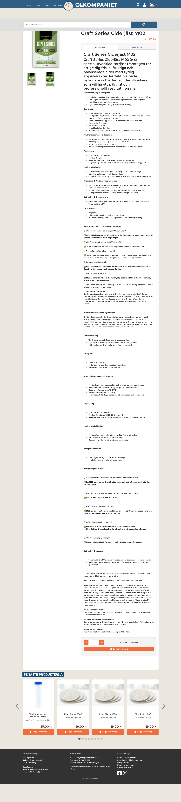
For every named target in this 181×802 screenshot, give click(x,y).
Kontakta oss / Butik (126, 783)
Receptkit (81, 17)
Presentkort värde (125, 785)
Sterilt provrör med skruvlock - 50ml (38, 733)
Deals (105, 17)
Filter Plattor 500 (143, 732)
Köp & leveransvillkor (126, 775)
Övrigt (70, 17)
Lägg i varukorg (119, 667)
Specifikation (136, 65)
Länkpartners (123, 780)
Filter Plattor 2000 (73, 732)
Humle (29, 17)
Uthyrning (94, 17)
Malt (47, 17)
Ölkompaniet (96, 4)
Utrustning (58, 17)
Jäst (38, 17)
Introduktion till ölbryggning (129, 778)
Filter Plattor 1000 (108, 732)
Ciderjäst (42, 38)
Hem (26, 38)
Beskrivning (100, 65)
